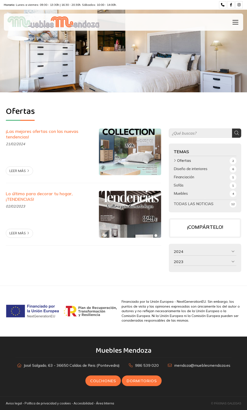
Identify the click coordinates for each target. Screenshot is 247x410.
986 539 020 (147, 365)
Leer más (17, 171)
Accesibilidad (83, 403)
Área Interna (105, 403)
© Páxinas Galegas (226, 403)
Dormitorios (142, 380)
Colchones (103, 380)
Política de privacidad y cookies (48, 403)
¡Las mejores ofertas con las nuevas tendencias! (42, 134)
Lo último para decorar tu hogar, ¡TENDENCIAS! (39, 196)
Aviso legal (14, 403)
